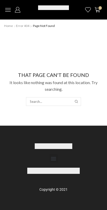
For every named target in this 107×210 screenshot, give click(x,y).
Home (8, 26)
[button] (8, 10)
